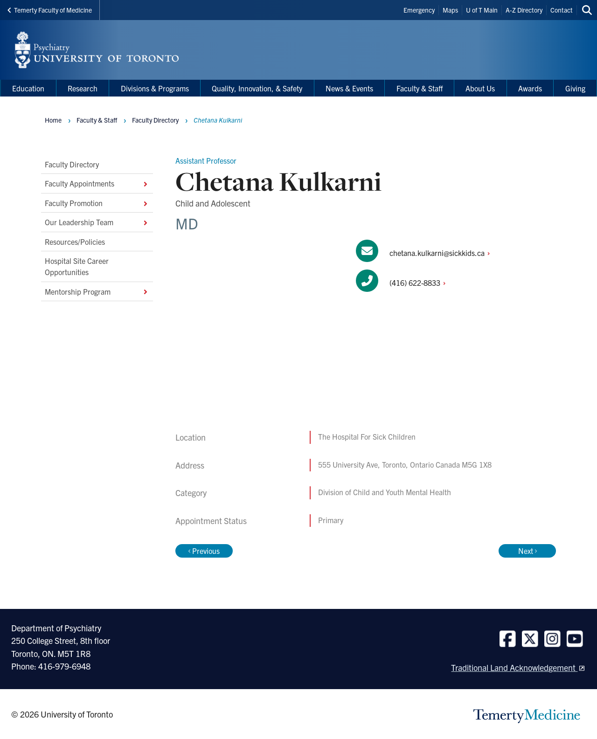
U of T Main (482, 10)
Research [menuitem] (82, 88)
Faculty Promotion (97, 202)
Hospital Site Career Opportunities (77, 266)
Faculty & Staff (96, 120)
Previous (204, 550)
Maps (450, 10)
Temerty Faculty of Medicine (49, 10)
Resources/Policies (75, 241)
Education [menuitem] (28, 88)
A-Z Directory (524, 10)
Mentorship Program (97, 291)
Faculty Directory (72, 164)
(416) (420, 282)
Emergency (419, 10)
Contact (561, 10)
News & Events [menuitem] (349, 88)
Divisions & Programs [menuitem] (155, 88)
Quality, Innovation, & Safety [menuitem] (257, 88)
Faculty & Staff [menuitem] (419, 88)
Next (527, 550)
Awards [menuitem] (530, 88)
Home (53, 120)
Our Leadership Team (97, 222)
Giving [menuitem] (575, 88)
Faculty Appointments (97, 183)
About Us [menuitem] (480, 88)
